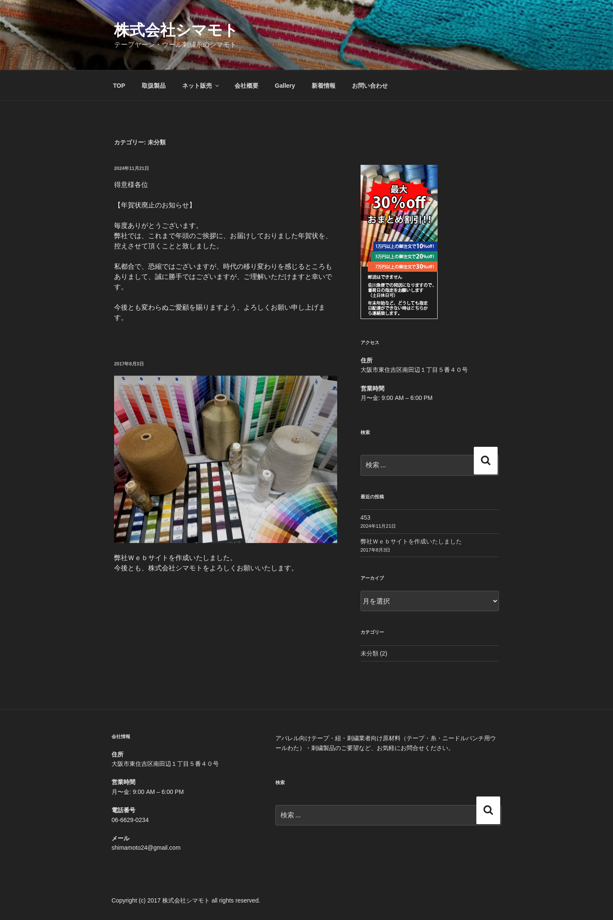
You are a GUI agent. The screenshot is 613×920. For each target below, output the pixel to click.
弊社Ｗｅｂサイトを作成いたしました (411, 541)
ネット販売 (201, 85)
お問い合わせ (370, 85)
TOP (119, 85)
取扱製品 (154, 85)
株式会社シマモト (176, 30)
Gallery (285, 85)
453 (365, 517)
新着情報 (323, 85)
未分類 (369, 653)
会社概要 (246, 85)
